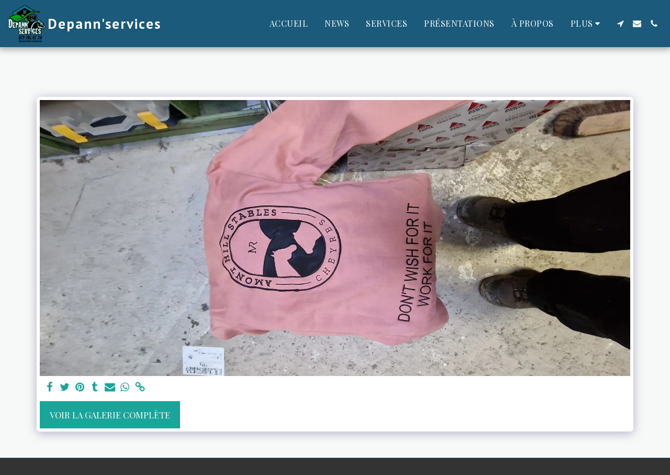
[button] (620, 23)
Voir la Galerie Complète (110, 415)
